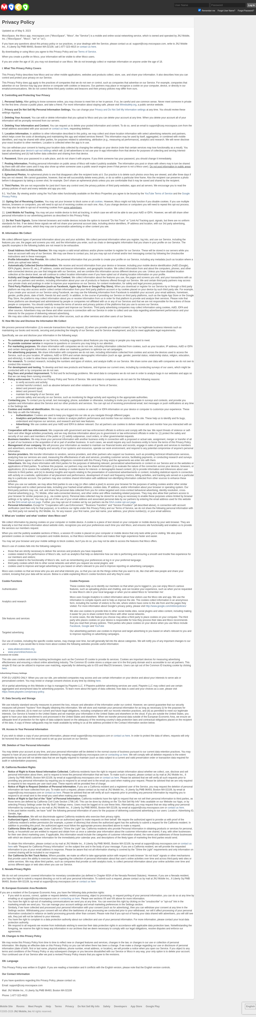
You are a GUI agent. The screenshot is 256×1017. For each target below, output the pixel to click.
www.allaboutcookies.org (21, 649)
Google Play (153, 1006)
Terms (58, 1006)
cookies (98, 201)
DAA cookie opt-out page (122, 502)
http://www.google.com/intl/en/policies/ (166, 606)
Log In (251, 5)
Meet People (35, 1006)
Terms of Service (87, 51)
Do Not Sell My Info (88, 1006)
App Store (136, 1006)
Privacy (69, 1006)
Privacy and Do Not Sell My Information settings (120, 109)
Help (48, 1006)
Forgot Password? (246, 11)
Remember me (208, 11)
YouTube (99, 626)
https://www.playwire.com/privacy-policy (23, 691)
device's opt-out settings (38, 150)
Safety (106, 1006)
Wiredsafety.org (128, 104)
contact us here (88, 46)
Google (85, 626)
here (4, 668)
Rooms (20, 1006)
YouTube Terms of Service (159, 193)
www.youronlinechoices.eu (22, 652)
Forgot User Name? (226, 11)
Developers (120, 1006)
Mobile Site (6, 1006)
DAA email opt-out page (28, 502)
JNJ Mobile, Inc (22, 1011)
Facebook (75, 626)
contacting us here (118, 754)
